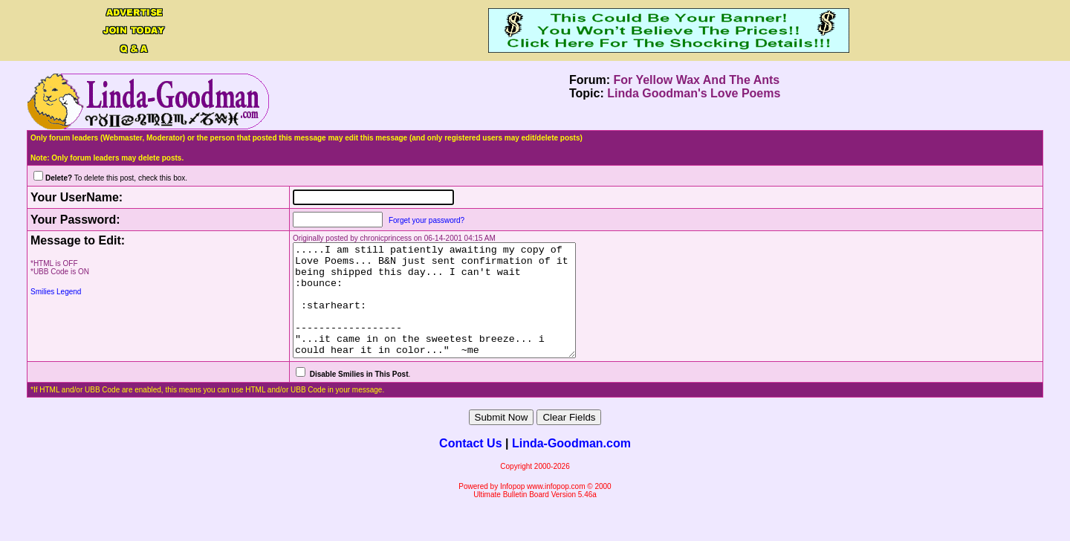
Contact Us (470, 465)
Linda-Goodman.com (571, 465)
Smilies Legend (55, 292)
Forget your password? (406, 220)
